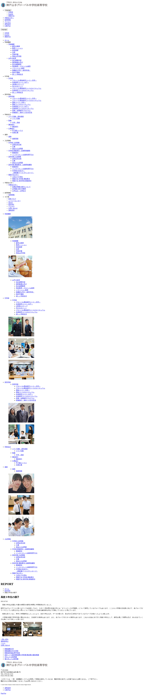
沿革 (13, 52)
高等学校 (11, 96)
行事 (13, 146)
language (8, 10)
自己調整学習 (16, 60)
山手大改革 (12, 58)
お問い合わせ (13, 208)
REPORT (11, 204)
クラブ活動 (16, 118)
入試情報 (8, 539)
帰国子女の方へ (13, 175)
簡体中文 (11, 16)
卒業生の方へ (9, 18)
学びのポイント (17, 86)
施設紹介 (11, 124)
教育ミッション (17, 48)
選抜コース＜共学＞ (19, 102)
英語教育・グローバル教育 (21, 66)
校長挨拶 (15, 50)
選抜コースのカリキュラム (21, 104)
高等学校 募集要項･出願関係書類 (23, 563)
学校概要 (11, 44)
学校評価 (15, 54)
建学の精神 (16, 46)
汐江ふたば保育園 (11, 657)
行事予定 (8, 26)
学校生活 (8, 447)
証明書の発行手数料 (19, 189)
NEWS (10, 203)
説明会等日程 (16, 144)
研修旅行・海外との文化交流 (22, 112)
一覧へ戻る (4, 639)
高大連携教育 (16, 64)
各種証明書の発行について (21, 187)
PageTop (3, 693)
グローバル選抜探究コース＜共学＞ (24, 80)
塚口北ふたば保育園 (11, 659)
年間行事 (15, 132)
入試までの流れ (17, 177)
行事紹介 (11, 128)
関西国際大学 (9, 649)
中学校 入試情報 (13, 142)
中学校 (10, 78)
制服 (9, 120)
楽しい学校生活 (17, 74)
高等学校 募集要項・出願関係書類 (20, 165)
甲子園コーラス (17, 130)
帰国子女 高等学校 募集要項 (21, 181)
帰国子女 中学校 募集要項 (21, 179)
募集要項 (15, 152)
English (10, 14)
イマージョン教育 (18, 68)
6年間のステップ (18, 84)
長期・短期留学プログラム (21, 110)
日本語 (10, 12)
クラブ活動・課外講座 (16, 116)
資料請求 (8, 24)
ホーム (7, 40)
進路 (9, 136)
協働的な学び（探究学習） (21, 70)
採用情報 (8, 20)
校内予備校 (16, 72)
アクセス (8, 22)
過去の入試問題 (17, 148)
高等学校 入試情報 (14, 156)
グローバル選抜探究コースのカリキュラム (26, 88)
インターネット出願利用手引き (23, 154)
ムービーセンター (14, 201)
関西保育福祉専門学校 (12, 653)
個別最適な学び (17, 62)
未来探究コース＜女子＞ (20, 82)
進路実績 (15, 138)
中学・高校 (16, 122)
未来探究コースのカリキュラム (23, 90)
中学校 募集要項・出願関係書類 (19, 150)
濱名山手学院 (16, 56)
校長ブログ (12, 199)
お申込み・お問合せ (19, 191)
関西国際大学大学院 (11, 651)
